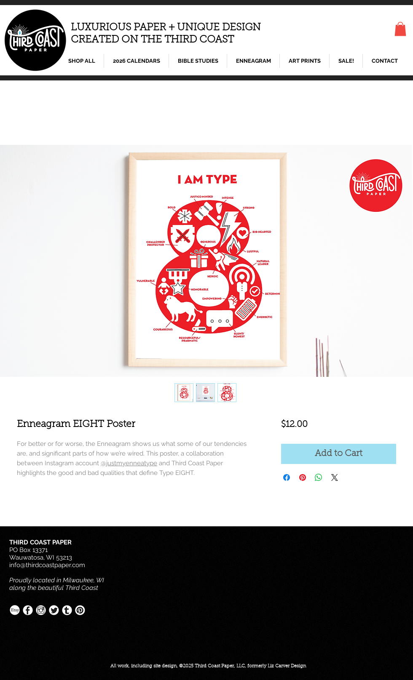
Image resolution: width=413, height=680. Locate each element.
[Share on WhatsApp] (319, 477)
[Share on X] (335, 477)
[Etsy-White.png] (14, 610)
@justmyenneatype (129, 463)
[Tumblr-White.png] (67, 610)
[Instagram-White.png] (40, 610)
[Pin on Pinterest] (303, 477)
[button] (400, 29)
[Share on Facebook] (287, 477)
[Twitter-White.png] (53, 610)
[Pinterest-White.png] (80, 610)
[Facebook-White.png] (27, 610)
